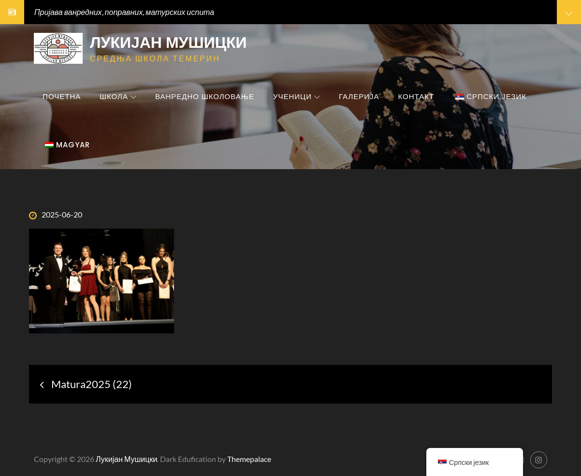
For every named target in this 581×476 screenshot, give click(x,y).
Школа (118, 96)
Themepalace (249, 458)
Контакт (416, 96)
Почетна (62, 96)
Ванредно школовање (204, 96)
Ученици (296, 96)
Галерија (359, 96)
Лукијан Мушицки (168, 42)
